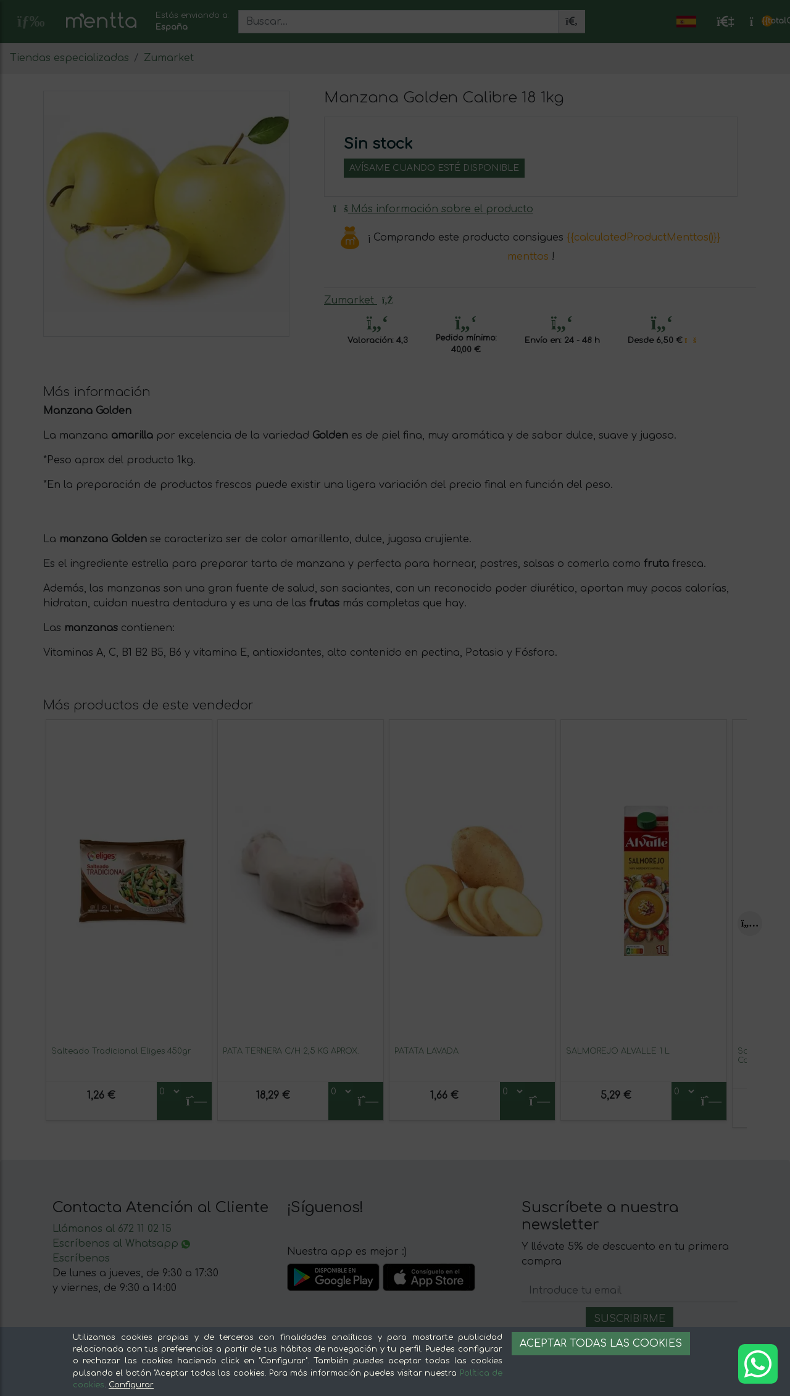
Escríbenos (81, 1258)
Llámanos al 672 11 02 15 (112, 1228)
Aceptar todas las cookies (601, 1343)
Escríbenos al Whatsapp (121, 1243)
